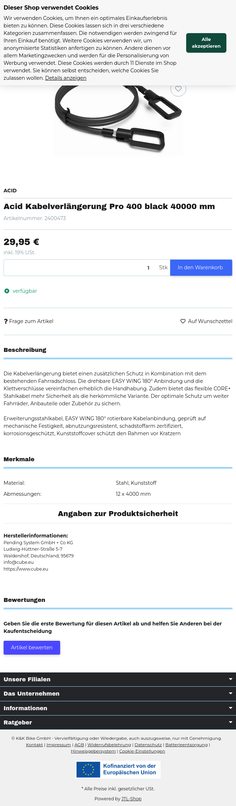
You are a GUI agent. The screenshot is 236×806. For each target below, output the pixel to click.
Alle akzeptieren (206, 42)
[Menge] (80, 268)
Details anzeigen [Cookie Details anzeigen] (65, 78)
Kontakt (34, 744)
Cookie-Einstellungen (142, 751)
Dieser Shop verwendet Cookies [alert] (51, 7)
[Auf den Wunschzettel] (178, 89)
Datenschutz (148, 744)
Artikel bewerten (32, 647)
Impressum (58, 744)
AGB (79, 744)
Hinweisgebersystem (93, 751)
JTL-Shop (131, 798)
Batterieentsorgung (187, 744)
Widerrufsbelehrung (109, 744)
